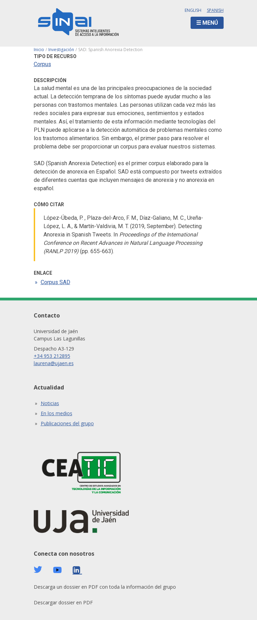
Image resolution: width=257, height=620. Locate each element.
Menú (210, 22)
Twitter (38, 569)
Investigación (61, 50)
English (193, 10)
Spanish (215, 10)
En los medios (56, 413)
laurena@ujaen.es (54, 363)
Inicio (39, 50)
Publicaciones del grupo (67, 423)
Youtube (57, 570)
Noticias (50, 403)
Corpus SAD (55, 282)
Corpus (42, 64)
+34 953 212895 (52, 356)
